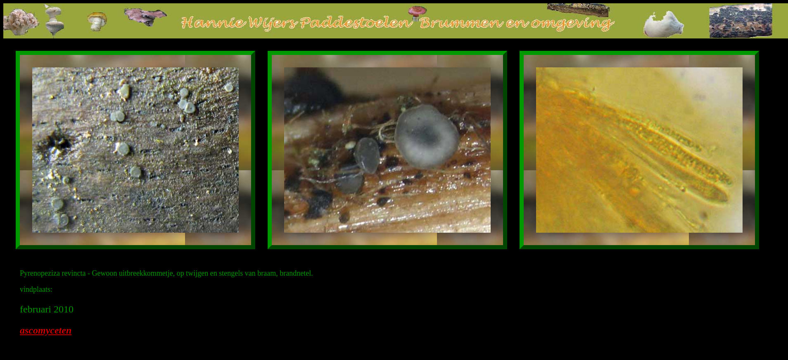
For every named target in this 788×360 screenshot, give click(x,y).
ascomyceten (45, 330)
